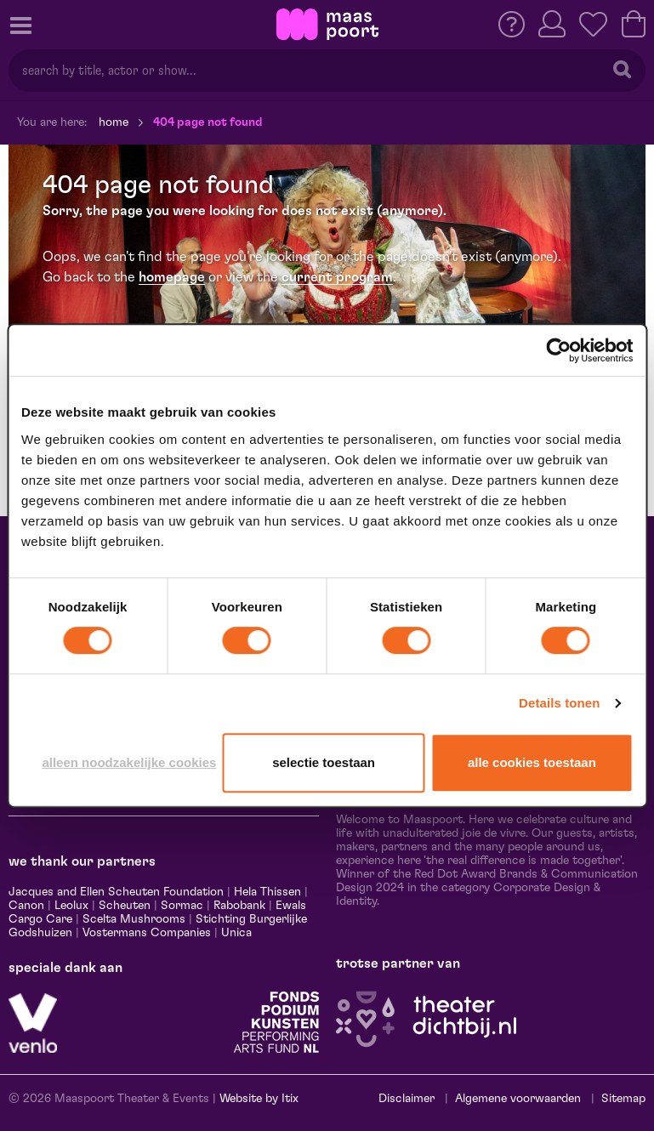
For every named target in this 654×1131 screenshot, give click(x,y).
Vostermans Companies (146, 933)
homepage (172, 277)
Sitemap (623, 1099)
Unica (236, 933)
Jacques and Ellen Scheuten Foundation (116, 892)
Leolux (71, 906)
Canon (26, 906)
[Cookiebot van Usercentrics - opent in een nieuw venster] (558, 350)
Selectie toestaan (323, 762)
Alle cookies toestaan (532, 762)
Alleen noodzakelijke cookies (129, 762)
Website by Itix (259, 1099)
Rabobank (239, 906)
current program (337, 277)
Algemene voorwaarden (518, 1099)
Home (113, 122)
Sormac (182, 906)
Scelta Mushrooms (132, 919)
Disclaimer (406, 1099)
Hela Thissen (267, 892)
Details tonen (559, 703)
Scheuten (125, 906)
